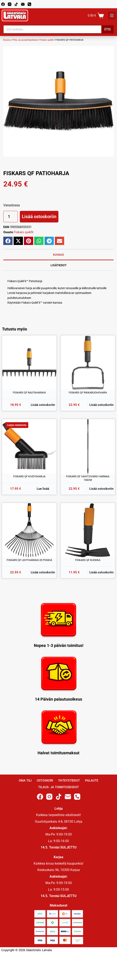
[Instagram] (9, 4)
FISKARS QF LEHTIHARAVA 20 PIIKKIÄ (29, 560)
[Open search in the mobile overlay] (58, 29)
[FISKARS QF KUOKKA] (88, 530)
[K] (112, 15)
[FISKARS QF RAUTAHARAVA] (29, 362)
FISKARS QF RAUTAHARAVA (29, 392)
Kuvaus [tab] (58, 254)
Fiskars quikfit (46, 40)
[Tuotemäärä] (10, 216)
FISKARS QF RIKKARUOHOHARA (88, 392)
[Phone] (29, 4)
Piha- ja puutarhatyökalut (25, 40)
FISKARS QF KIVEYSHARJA (29, 476)
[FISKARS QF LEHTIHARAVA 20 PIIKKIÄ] (29, 530)
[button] (8, 241)
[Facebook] (3, 4)
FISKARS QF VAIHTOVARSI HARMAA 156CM (87, 478)
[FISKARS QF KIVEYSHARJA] (29, 446)
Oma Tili (25, 780)
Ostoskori (45, 780)
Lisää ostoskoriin (39, 216)
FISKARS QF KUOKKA (87, 560)
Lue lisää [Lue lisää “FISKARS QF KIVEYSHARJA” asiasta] (43, 489)
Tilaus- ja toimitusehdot (58, 787)
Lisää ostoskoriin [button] (43, 405)
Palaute (91, 780)
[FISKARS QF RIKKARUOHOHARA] (88, 362)
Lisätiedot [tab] (59, 265)
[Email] (23, 4)
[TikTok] (16, 4)
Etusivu (7, 40)
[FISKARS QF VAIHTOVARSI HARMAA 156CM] (88, 446)
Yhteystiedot (69, 780)
